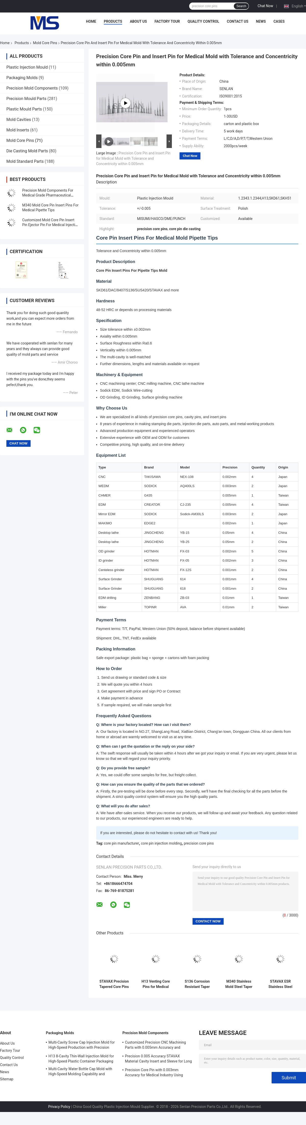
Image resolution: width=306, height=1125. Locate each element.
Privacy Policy (59, 1107)
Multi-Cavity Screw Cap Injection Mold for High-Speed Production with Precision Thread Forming (81, 1045)
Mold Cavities (18, 119)
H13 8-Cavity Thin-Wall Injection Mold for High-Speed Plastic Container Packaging (81, 1058)
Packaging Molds (22, 77)
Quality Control (203, 21)
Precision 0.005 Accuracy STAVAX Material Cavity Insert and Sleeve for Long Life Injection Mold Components (158, 1059)
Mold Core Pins (45, 43)
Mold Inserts (17, 130)
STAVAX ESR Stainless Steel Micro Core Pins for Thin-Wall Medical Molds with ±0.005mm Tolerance (280, 984)
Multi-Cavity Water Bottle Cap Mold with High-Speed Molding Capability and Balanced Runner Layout (80, 1072)
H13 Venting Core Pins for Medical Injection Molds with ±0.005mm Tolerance (156, 984)
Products (113, 21)
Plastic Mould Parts (24, 109)
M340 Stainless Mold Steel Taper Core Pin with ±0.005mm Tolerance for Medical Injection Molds (238, 984)
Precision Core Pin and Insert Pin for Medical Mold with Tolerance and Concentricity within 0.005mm (133, 158)
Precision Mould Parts (26, 98)
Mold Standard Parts (25, 161)
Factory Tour (167, 21)
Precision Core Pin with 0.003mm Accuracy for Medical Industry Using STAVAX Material (154, 1073)
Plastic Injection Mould (27, 67)
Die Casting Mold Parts (27, 151)
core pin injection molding (161, 843)
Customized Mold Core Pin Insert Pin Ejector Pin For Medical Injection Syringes (50, 225)
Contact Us (237, 21)
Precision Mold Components (32, 88)
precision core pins (199, 843)
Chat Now (265, 6)
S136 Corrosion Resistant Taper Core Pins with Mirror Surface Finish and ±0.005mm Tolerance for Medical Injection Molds (197, 984)
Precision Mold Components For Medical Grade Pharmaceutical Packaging (47, 195)
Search (241, 6)
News (261, 21)
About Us (138, 21)
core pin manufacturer (121, 843)
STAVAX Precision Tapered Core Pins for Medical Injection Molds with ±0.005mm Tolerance (114, 984)
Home (91, 21)
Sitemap (6, 1079)
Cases (279, 21)
